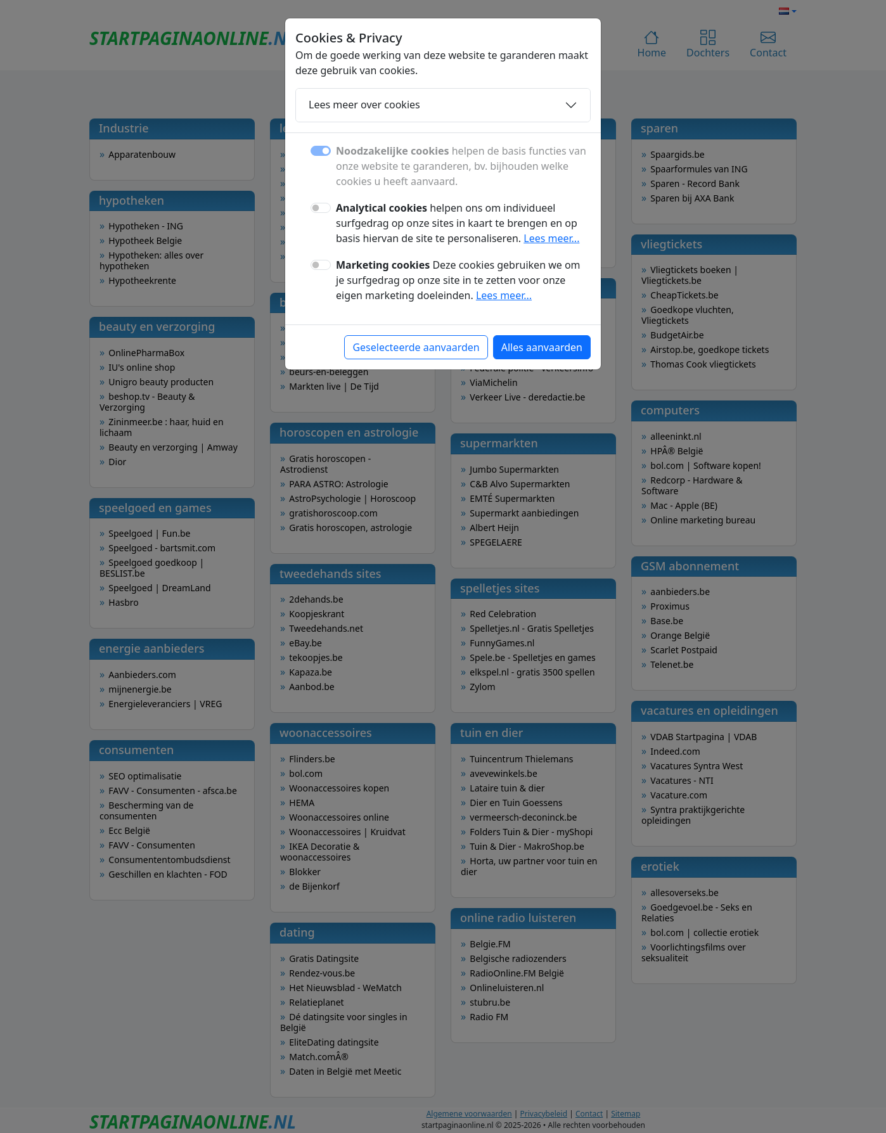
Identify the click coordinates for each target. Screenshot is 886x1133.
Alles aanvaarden (541, 347)
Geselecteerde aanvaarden (415, 347)
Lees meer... (551, 238)
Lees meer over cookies (364, 105)
